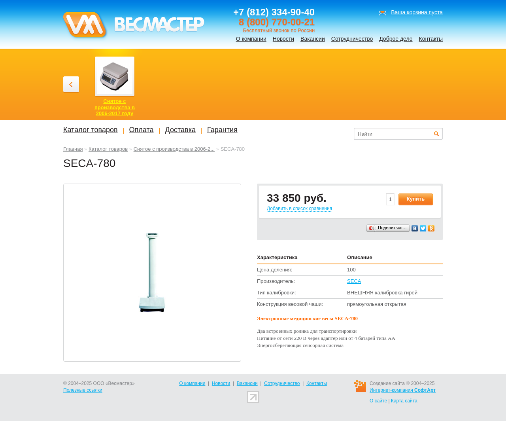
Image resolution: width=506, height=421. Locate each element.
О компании (251, 39)
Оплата (141, 130)
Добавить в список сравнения (299, 208)
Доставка (180, 130)
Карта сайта (404, 401)
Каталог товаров (108, 149)
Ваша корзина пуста (417, 12)
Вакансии (312, 39)
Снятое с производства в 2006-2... (174, 149)
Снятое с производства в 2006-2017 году (114, 107)
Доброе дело (395, 39)
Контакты (431, 39)
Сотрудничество (352, 39)
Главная (73, 149)
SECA (354, 281)
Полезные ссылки (82, 390)
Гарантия (222, 130)
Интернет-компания (403, 390)
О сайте (378, 401)
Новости (283, 39)
